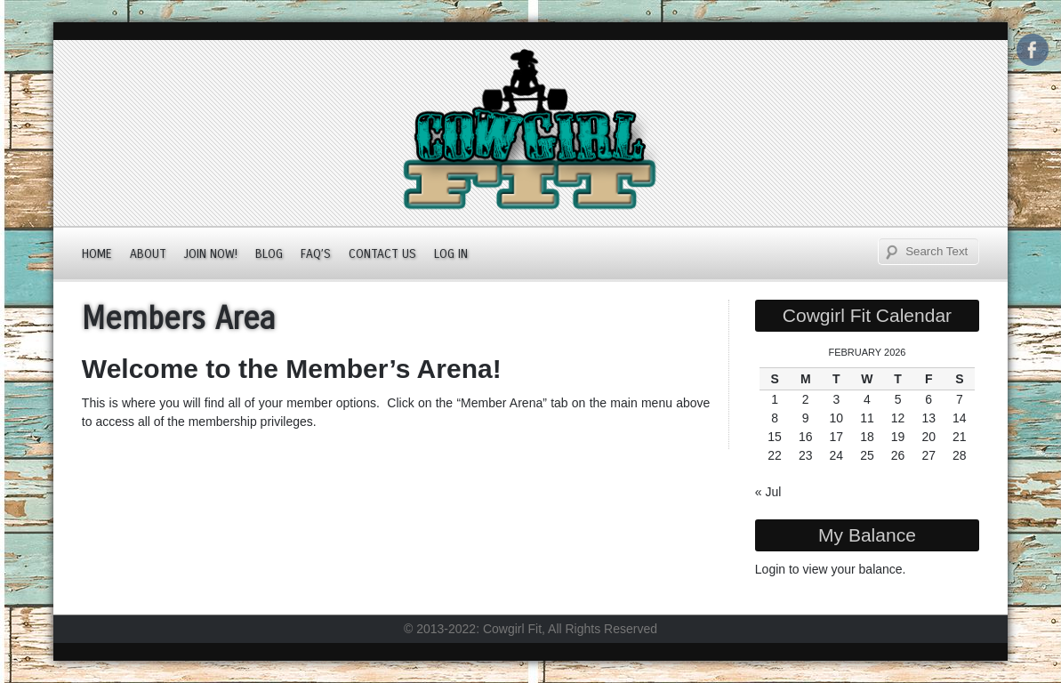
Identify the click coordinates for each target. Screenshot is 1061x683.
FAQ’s (316, 253)
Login (770, 569)
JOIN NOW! (210, 253)
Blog (269, 253)
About (148, 253)
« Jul (768, 492)
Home (97, 253)
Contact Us (382, 253)
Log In (451, 253)
